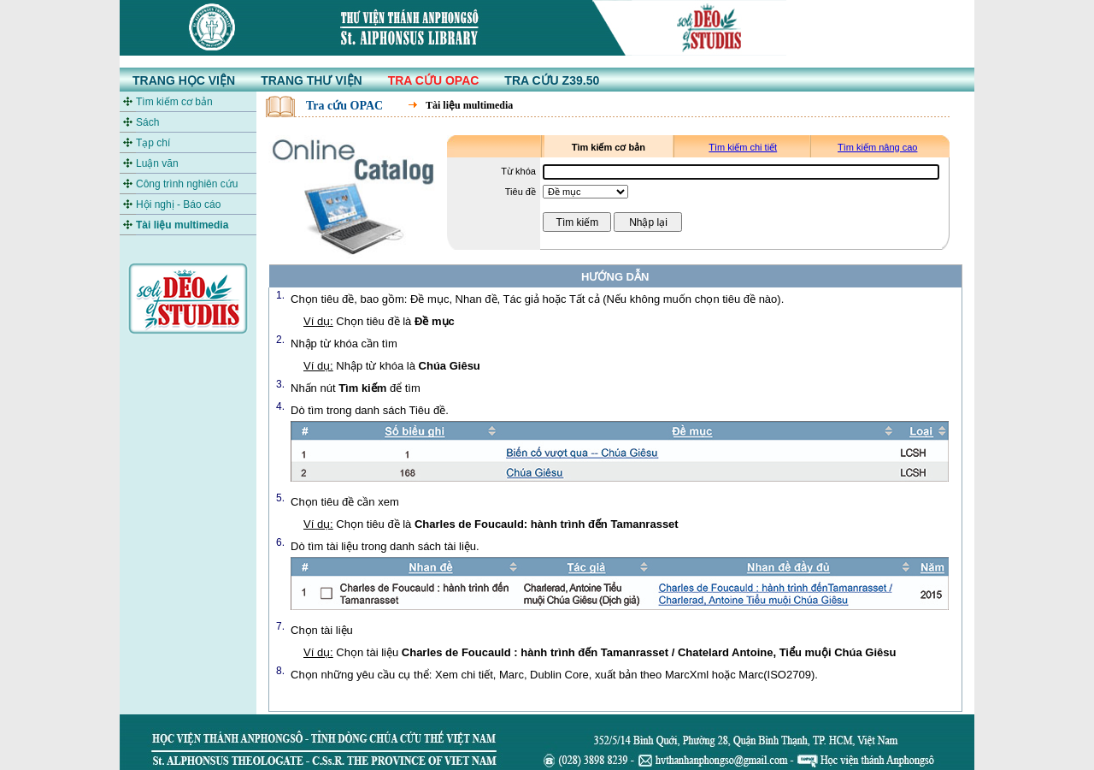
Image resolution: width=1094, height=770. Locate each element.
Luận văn (157, 163)
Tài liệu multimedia (182, 225)
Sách (147, 122)
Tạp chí (153, 143)
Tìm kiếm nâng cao (877, 147)
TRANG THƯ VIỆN (311, 80)
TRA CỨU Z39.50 (551, 80)
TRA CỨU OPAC (433, 80)
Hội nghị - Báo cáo (178, 204)
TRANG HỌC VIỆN (183, 80)
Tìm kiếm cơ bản (174, 102)
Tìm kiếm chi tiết (743, 147)
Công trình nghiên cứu (187, 184)
